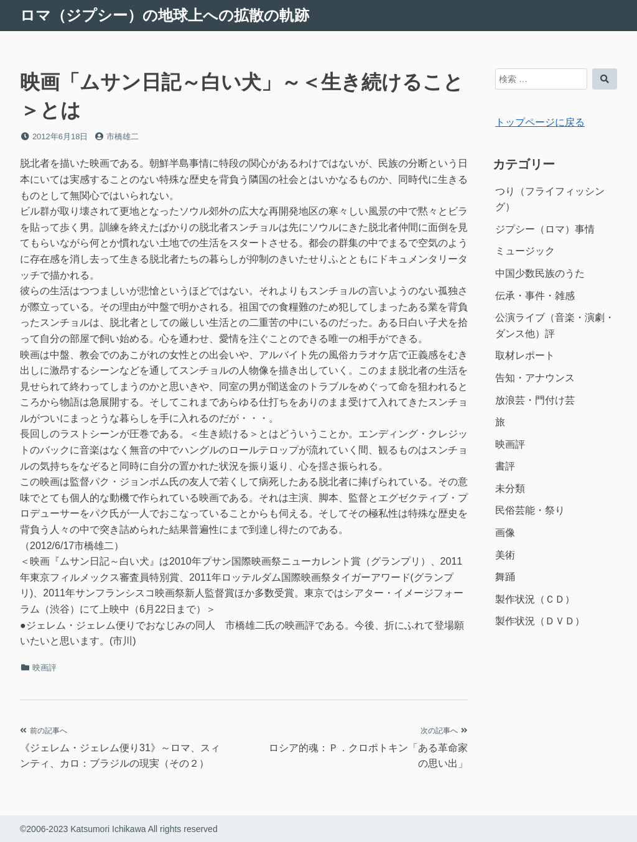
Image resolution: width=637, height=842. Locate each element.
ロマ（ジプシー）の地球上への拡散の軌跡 (164, 15)
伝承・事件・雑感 (535, 295)
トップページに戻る (540, 122)
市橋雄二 (122, 136)
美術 (505, 555)
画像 (505, 532)
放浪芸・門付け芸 (535, 400)
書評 (505, 466)
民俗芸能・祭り (530, 510)
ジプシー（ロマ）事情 (545, 229)
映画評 (44, 667)
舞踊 (505, 576)
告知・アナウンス (535, 377)
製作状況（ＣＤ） (535, 599)
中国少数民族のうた (540, 273)
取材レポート (525, 355)
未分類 (510, 488)
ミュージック (525, 251)
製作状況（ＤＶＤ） (540, 621)
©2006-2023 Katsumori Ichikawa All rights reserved (119, 829)
